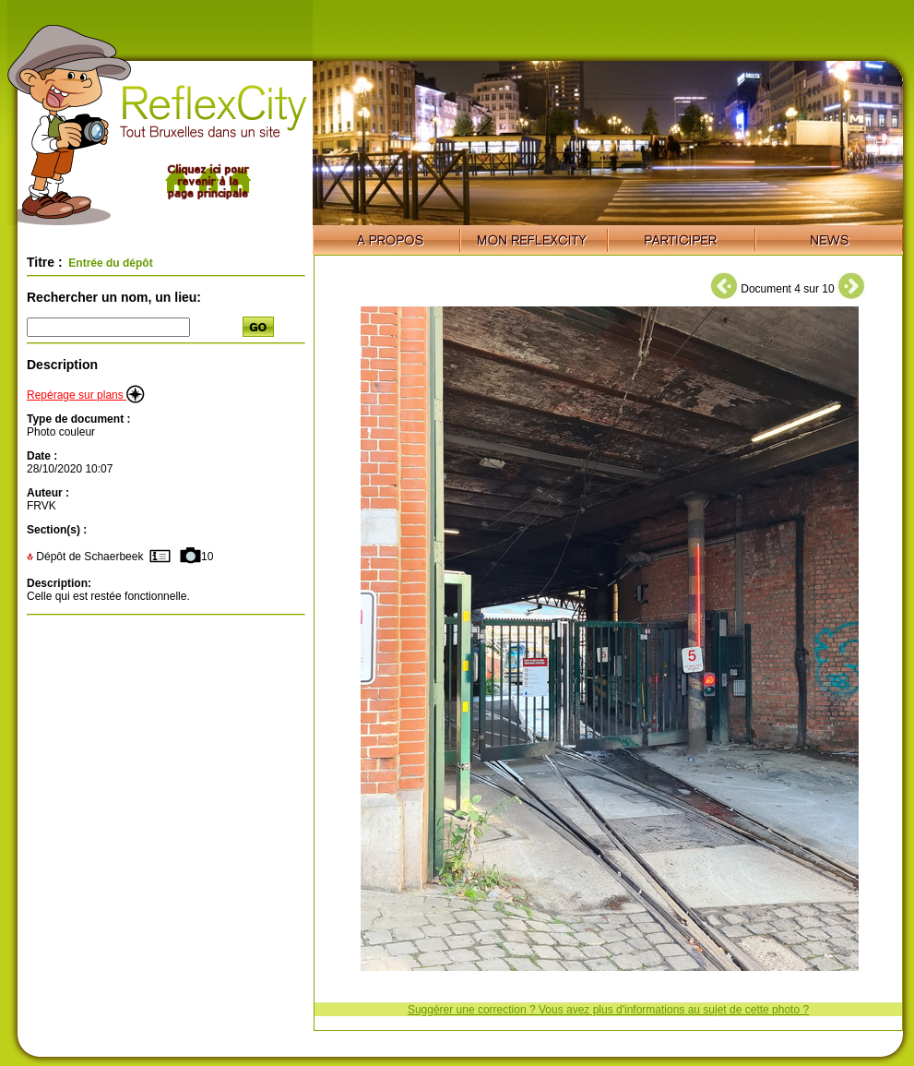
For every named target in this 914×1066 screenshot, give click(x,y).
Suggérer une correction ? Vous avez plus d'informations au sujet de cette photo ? (608, 1009)
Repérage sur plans (86, 395)
